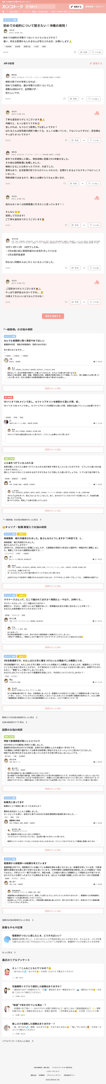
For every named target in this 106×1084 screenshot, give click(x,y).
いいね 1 (93, 98)
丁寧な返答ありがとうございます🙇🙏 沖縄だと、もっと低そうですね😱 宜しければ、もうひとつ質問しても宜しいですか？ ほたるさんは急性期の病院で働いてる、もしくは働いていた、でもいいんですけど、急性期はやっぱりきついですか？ (53, 127)
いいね (96, 52)
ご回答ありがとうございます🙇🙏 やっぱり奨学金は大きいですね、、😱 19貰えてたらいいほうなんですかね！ (25, 292)
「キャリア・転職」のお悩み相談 (34, 11)
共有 (83, 52)
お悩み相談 (13, 11)
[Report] (75, 52)
